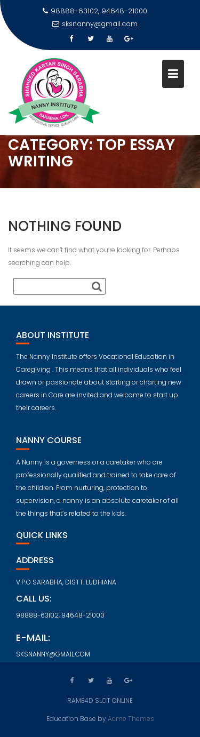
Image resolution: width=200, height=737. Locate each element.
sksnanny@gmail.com (95, 24)
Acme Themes (131, 718)
